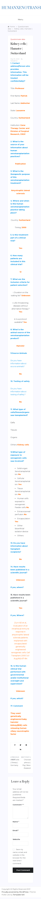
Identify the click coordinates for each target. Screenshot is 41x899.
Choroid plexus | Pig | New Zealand (27, 764)
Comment (18, 805)
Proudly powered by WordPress (15, 892)
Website (16, 839)
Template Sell (18, 895)
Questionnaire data (17, 39)
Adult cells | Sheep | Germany (14, 762)
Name (16, 822)
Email (16, 830)
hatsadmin (13, 61)
